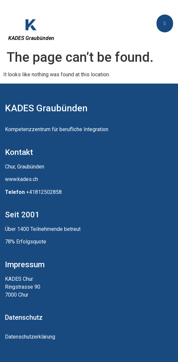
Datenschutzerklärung (30, 337)
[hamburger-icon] (165, 23)
